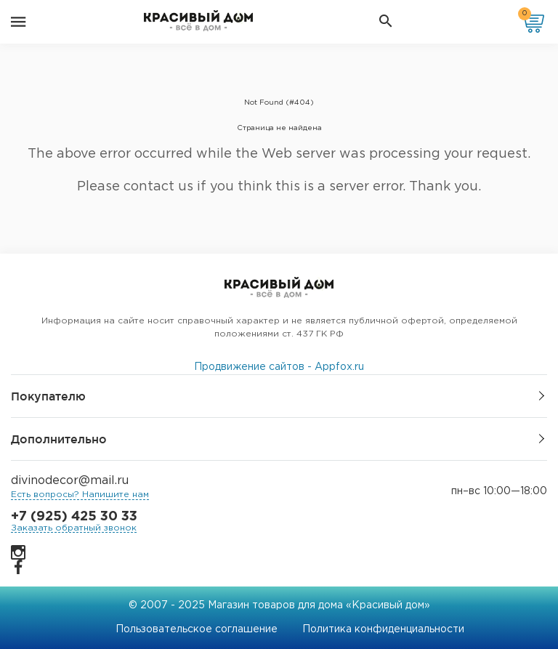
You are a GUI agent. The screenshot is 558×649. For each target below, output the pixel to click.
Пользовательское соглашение (197, 629)
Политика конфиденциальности (383, 629)
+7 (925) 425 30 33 (74, 517)
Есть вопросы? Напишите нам (80, 495)
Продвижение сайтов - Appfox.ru (279, 367)
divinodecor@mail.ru (70, 480)
